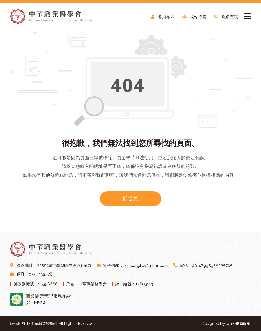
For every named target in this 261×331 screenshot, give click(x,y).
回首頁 (130, 198)
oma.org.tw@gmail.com (145, 265)
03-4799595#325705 (212, 265)
